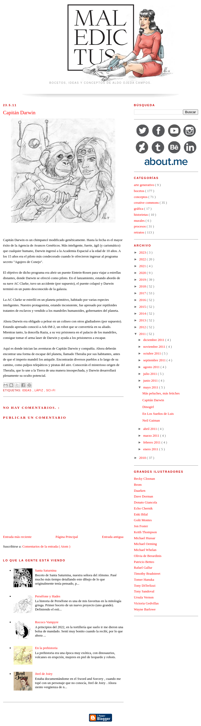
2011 (143, 334)
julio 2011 (150, 374)
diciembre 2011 (154, 340)
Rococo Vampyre (47, 622)
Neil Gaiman (151, 420)
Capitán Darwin (153, 400)
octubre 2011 (152, 353)
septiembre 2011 (154, 360)
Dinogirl (148, 407)
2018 (143, 286)
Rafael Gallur (143, 567)
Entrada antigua (113, 537)
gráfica (139, 209)
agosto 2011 (151, 367)
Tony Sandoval (144, 591)
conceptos (141, 197)
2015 (143, 307)
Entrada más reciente (17, 537)
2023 (143, 252)
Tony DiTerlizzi (144, 585)
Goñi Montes (143, 520)
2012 (143, 327)
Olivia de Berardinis (147, 556)
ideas (27, 390)
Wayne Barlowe (145, 609)
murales (140, 221)
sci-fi (50, 390)
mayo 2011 (151, 387)
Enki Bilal (141, 514)
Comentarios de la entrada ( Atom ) (46, 546)
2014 (143, 313)
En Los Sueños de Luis (158, 414)
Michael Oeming (145, 544)
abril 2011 (150, 429)
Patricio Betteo (144, 562)
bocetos (139, 191)
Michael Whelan (145, 550)
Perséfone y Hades (47, 596)
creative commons (147, 203)
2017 (143, 293)
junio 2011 (151, 380)
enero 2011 (151, 449)
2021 (143, 266)
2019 (143, 279)
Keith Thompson (145, 532)
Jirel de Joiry (44, 674)
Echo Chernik (143, 508)
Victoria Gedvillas (146, 603)
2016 (143, 300)
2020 (143, 273)
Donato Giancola (145, 502)
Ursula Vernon (144, 597)
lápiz (39, 390)
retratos (139, 232)
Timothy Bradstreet (147, 573)
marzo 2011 (151, 435)
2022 (143, 259)
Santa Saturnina (46, 570)
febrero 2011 (152, 442)
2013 (143, 320)
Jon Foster (141, 526)
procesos (140, 226)
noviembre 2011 (154, 347)
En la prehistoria (46, 648)
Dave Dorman (143, 496)
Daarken (140, 491)
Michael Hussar (144, 538)
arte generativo (144, 185)
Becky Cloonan (144, 479)
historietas (141, 215)
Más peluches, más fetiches (161, 393)
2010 (143, 458)
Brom (138, 485)
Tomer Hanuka (144, 579)
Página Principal (66, 537)
